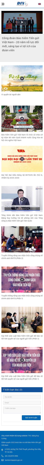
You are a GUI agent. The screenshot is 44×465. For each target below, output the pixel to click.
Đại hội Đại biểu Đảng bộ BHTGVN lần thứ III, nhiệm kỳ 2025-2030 (22, 176)
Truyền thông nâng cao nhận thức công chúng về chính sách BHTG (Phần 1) (22, 297)
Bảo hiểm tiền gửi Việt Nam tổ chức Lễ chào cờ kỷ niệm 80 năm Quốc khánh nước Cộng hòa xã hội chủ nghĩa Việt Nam (22, 137)
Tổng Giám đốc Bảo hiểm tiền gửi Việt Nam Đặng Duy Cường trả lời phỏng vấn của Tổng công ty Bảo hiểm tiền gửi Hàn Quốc (22, 218)
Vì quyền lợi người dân (10, 94)
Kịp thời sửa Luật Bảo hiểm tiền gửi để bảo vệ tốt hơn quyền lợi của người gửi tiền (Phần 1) (22, 377)
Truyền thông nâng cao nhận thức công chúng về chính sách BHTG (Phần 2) (22, 256)
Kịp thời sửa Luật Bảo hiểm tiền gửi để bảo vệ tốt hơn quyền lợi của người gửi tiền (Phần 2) (22, 337)
